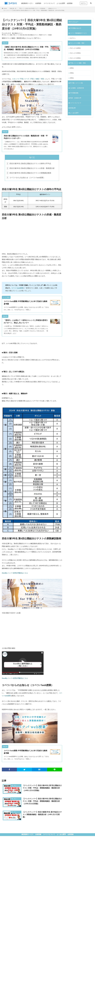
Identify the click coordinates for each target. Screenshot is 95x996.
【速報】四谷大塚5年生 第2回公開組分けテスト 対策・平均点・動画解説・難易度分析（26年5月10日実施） (26, 48)
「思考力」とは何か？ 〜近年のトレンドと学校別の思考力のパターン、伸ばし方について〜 (26, 321)
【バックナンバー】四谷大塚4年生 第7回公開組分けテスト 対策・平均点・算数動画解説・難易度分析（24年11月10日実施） (42, 788)
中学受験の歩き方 (75, 28)
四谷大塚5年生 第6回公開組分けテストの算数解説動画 (29, 173)
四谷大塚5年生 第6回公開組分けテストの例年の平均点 (29, 163)
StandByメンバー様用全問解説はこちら (15, 573)
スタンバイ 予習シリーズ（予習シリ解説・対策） (28, 79)
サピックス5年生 (75, 53)
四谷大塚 (22, 35)
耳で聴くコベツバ (76, 83)
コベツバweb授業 (17, 288)
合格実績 (38, 3)
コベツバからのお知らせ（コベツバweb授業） (26, 177)
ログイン (83, 3)
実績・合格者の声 (75, 98)
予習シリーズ (16, 35)
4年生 (72, 78)
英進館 (50, 35)
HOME (5, 8)
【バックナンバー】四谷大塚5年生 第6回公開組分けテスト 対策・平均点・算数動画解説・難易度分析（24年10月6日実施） (34, 10)
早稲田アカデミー (43, 35)
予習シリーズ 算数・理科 (78, 63)
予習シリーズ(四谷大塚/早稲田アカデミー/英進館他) (32, 8)
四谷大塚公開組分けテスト (31, 35)
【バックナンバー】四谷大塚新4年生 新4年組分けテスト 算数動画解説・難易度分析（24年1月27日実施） (42, 814)
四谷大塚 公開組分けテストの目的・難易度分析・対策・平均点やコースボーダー (26, 137)
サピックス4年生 (75, 58)
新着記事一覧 (13, 8)
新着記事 (73, 108)
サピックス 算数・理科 (77, 43)
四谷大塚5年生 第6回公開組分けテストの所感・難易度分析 (31, 168)
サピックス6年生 (75, 48)
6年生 (72, 68)
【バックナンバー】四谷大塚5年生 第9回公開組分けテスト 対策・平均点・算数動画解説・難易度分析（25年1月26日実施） (42, 801)
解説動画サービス (26, 3)
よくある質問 (61, 3)
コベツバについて (49, 3)
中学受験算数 (74, 93)
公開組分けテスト (52, 8)
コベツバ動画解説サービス (78, 33)
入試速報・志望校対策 (77, 88)
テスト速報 (9, 35)
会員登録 (69, 3)
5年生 (4, 35)
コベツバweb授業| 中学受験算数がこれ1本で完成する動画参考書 (25, 303)
